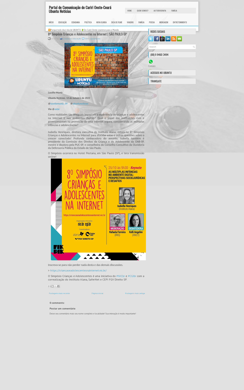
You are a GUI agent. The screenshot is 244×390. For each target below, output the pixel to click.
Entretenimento (180, 22)
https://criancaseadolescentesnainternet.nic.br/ (78, 270)
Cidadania (75, 22)
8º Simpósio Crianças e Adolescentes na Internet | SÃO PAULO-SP (87, 34)
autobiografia (160, 10)
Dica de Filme (116, 22)
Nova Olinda (101, 22)
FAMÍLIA (174, 10)
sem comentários (92, 38)
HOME (129, 10)
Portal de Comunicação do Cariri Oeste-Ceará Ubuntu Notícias (80, 9)
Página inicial (97, 293)
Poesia (152, 22)
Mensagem (163, 22)
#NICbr (120, 276)
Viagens (130, 22)
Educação (62, 22)
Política (88, 22)
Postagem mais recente (59, 293)
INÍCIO (51, 22)
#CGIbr (132, 276)
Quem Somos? (142, 10)
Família (141, 22)
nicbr (57, 109)
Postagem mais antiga (135, 293)
